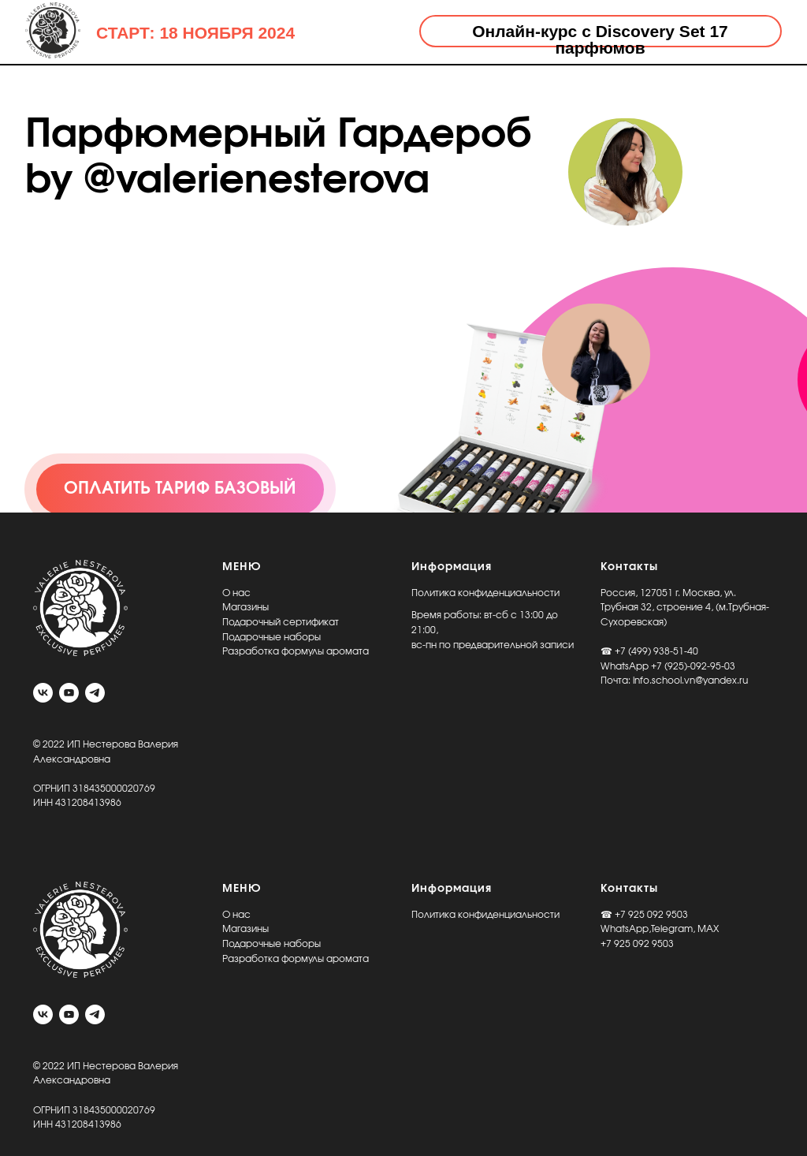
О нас (236, 593)
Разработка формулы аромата (295, 651)
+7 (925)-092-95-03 (693, 666)
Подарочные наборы (271, 637)
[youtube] (69, 693)
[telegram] (95, 693)
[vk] (43, 693)
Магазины (245, 607)
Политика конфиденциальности (485, 593)
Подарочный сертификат (280, 622)
